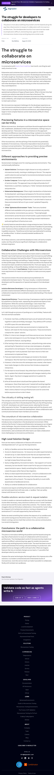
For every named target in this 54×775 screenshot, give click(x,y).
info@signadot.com (27, 754)
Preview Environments (27, 630)
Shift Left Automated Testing (27, 633)
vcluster (27, 665)
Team (27, 731)
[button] (49, 9)
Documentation (27, 683)
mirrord (27, 659)
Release (27, 672)
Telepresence (27, 655)
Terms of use (32, 773)
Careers (27, 734)
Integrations (27, 640)
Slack (27, 690)
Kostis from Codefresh (23, 66)
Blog (27, 738)
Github (27, 693)
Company (27, 728)
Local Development (27, 627)
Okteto (27, 662)
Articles (27, 720)
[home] (9, 9)
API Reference (27, 686)
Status (27, 623)
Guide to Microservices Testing (27, 703)
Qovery (27, 668)
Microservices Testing (27, 647)
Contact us (27, 741)
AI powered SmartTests (27, 636)
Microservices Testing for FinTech (27, 713)
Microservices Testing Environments (27, 707)
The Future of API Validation (27, 710)
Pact (27, 675)
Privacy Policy (22, 773)
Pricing (27, 620)
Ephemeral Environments (27, 700)
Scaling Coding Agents (27, 716)
